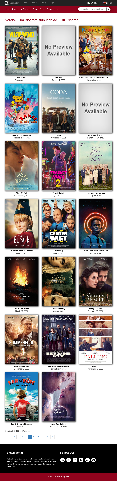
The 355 (58, 78)
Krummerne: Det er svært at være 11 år (95, 78)
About (25, 3)
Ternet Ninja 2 (59, 193)
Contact (34, 3)
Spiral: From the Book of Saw (95, 251)
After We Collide (58, 424)
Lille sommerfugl (21, 366)
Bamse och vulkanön (21, 135)
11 (43, 437)
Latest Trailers (12, 9)
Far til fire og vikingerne (21, 424)
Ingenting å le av (95, 135)
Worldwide (93, 3)
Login (52, 3)
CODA (58, 135)
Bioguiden (12, 3)
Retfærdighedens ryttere (58, 366)
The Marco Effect (21, 309)
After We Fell (21, 193)
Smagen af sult (95, 309)
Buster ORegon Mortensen (21, 251)
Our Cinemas (52, 9)
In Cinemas (25, 9)
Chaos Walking (58, 309)
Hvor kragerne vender (95, 193)
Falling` (95, 366)
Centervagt (58, 251)
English (107, 3)
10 (38, 437)
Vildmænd (21, 78)
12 (48, 437)
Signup (43, 3)
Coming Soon (38, 9)
